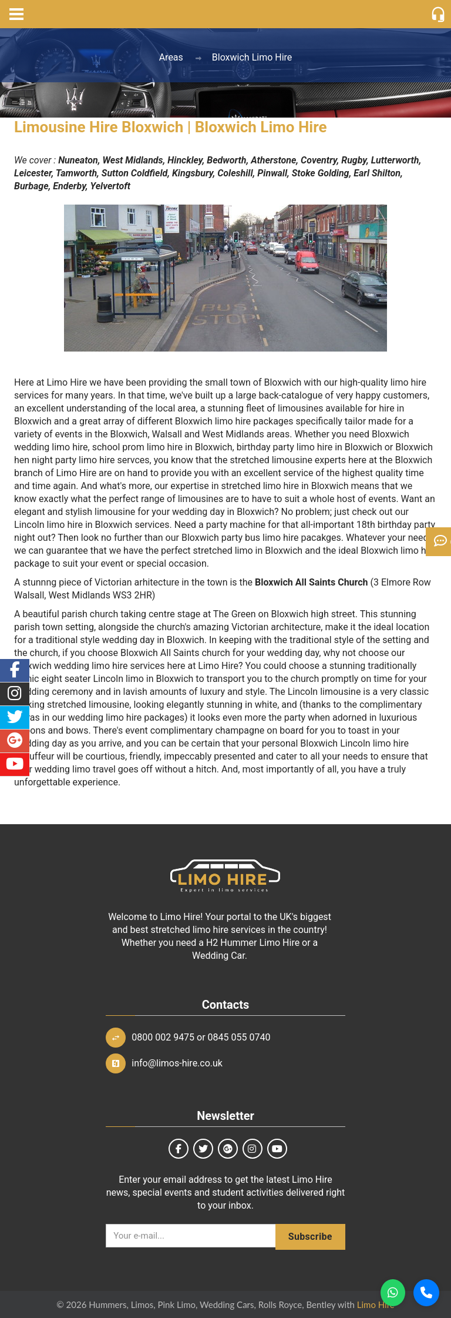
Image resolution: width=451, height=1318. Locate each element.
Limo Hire (376, 1304)
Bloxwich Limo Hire (252, 57)
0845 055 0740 (239, 1037)
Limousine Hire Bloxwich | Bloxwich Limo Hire (170, 127)
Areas (171, 57)
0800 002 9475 (163, 1037)
